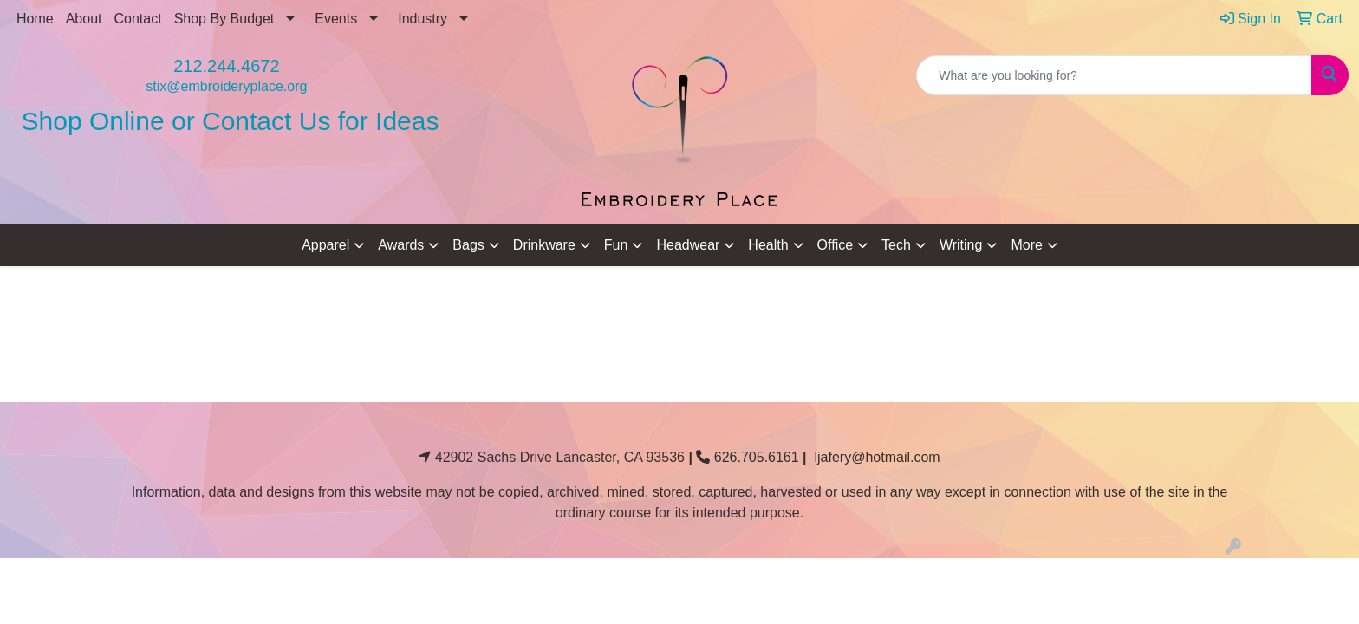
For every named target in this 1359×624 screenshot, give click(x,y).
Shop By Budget (224, 18)
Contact (138, 18)
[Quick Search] (1114, 75)
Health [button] (768, 244)
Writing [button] (961, 244)
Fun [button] (616, 244)
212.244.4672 (226, 65)
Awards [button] (401, 244)
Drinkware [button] (544, 244)
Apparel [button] (325, 244)
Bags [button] (468, 244)
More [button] (1026, 244)
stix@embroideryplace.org (226, 86)
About (84, 18)
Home (35, 18)
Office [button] (835, 244)
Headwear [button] (687, 244)
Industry (422, 18)
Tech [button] (896, 244)
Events (336, 18)
